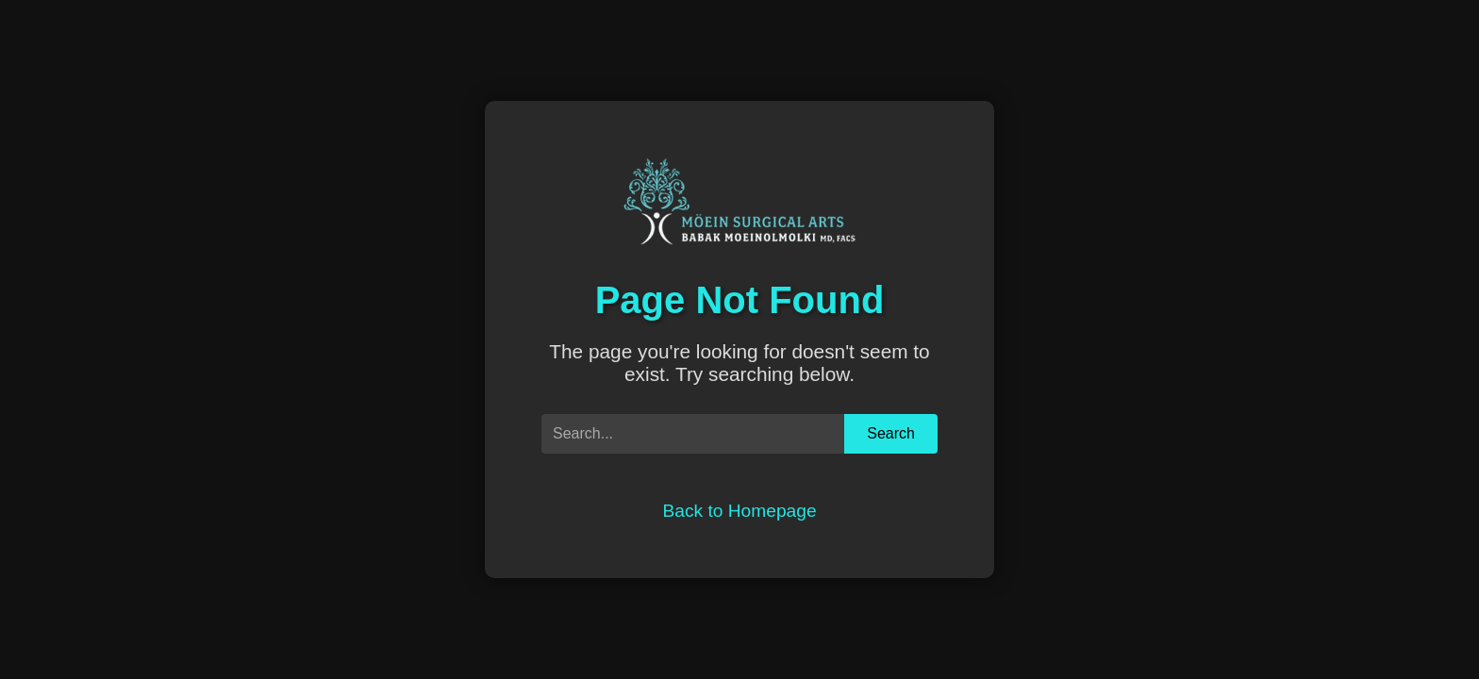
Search (891, 433)
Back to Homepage (739, 511)
